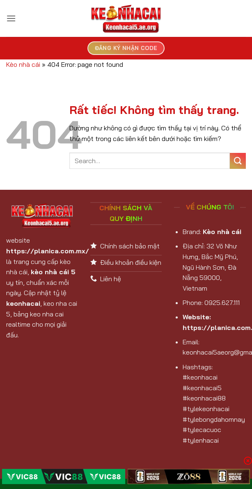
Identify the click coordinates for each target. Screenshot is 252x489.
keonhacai (23, 303)
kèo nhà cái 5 (53, 272)
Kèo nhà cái (23, 64)
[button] (11, 18)
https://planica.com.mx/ (47, 251)
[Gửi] (238, 161)
